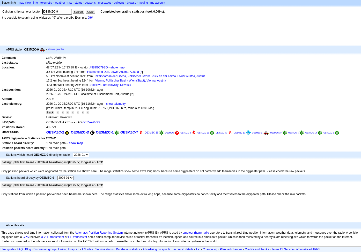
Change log (210, 249)
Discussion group (44, 249)
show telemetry (116, 103)
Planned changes (231, 249)
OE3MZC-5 (293, 133)
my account (157, 2)
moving (143, 2)
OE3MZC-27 (276, 133)
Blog (28, 249)
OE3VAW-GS (91, 122)
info (35, 2)
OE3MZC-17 (258, 133)
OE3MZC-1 (105, 132)
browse (131, 2)
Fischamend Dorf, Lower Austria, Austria (113, 72)
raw (69, 2)
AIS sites (87, 249)
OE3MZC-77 (221, 133)
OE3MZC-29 (151, 132)
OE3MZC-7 (129, 132)
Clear (90, 11)
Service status (104, 249)
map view (25, 2)
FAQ (20, 249)
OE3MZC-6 (329, 133)
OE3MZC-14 (311, 133)
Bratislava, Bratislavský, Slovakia (110, 85)
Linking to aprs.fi (68, 249)
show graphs (56, 49)
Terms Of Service (282, 249)
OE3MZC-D (80, 132)
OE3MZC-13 (203, 133)
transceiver (80, 237)
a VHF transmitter (52, 237)
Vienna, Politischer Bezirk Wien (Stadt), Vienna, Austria (130, 80)
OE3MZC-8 (185, 133)
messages (104, 2)
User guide (7, 249)
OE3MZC (169, 133)
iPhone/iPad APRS (308, 249)
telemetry (46, 2)
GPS (25, 237)
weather (60, 2)
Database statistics (128, 249)
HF (70, 237)
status (78, 2)
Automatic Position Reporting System (99, 232)
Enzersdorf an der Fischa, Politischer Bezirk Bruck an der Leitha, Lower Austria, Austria (150, 76)
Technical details (182, 249)
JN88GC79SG (98, 67)
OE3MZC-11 (239, 133)
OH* (90, 17)
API (198, 249)
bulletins (119, 2)
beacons (90, 2)
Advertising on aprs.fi (156, 249)
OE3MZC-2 (55, 132)
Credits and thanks (257, 249)
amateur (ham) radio (196, 232)
